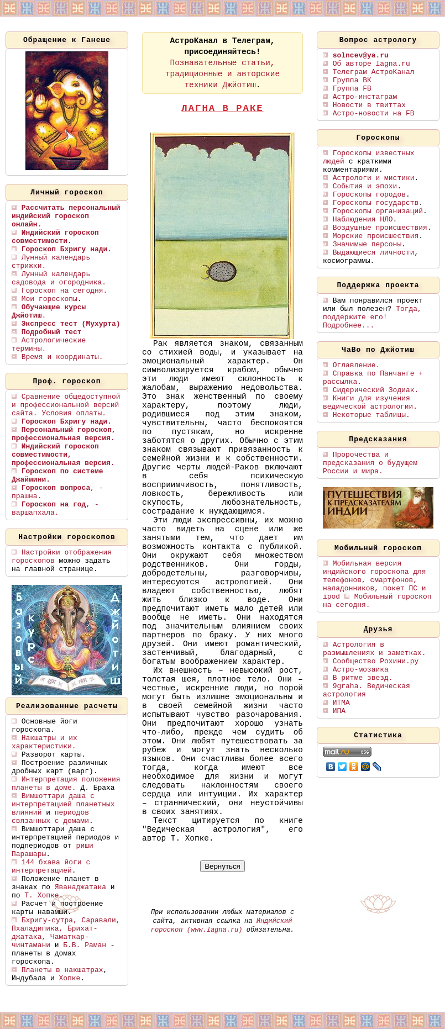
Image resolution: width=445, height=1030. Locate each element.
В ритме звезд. (363, 678)
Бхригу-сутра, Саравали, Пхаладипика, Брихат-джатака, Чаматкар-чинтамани (66, 932)
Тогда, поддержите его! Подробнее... (372, 317)
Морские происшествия (375, 236)
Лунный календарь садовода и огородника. (59, 278)
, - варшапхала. (55, 508)
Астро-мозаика (361, 669)
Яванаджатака (80, 887)
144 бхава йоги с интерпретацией (51, 866)
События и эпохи (365, 186)
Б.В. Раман (84, 945)
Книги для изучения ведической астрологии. (370, 402)
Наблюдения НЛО (363, 219)
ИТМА (341, 703)
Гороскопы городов (369, 195)
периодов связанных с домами (50, 817)
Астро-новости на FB (374, 113)
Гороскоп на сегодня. (64, 291)
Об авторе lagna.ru (371, 64)
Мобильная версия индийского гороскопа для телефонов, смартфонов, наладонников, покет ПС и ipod (374, 580)
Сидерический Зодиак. (375, 390)
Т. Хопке (41, 895)
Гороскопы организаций (378, 211)
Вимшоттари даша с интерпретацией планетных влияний (63, 804)
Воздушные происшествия (380, 228)
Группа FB (352, 88)
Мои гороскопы (49, 299)
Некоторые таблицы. (371, 415)
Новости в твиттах (369, 105)
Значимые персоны (367, 244)
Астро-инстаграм (365, 97)
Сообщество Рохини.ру (375, 661)
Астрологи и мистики (374, 178)
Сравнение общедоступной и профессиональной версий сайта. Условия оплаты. (66, 405)
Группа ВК (352, 80)
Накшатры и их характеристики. (44, 742)
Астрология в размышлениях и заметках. (374, 649)
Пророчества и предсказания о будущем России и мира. (370, 463)
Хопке (70, 978)
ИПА (339, 711)
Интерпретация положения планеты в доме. (66, 783)
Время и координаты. (62, 357)
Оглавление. (356, 365)
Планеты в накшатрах (62, 970)
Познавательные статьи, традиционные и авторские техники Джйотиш (222, 74)
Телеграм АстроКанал (374, 72)
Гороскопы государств (375, 203)
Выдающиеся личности (374, 253)
